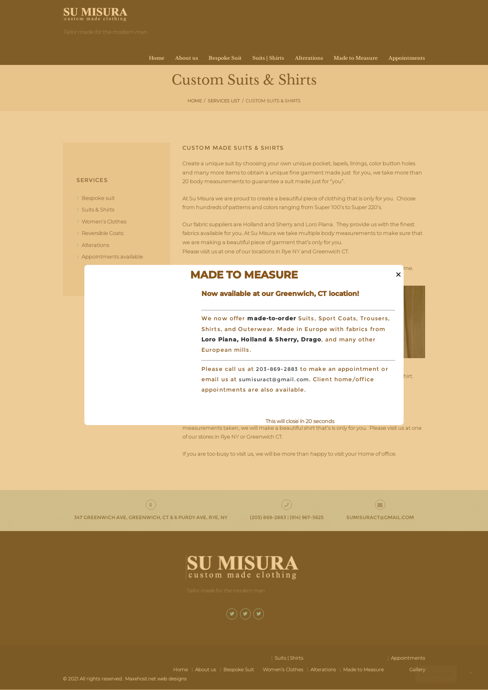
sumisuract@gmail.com (276, 379)
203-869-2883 (278, 369)
